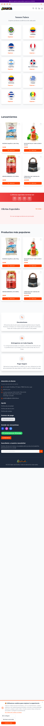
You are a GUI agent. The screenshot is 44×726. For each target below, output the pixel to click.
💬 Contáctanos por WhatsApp (11, 433)
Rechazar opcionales (8, 719)
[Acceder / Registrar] (41, 4)
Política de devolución (7, 408)
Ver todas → (39, 209)
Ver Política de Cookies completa (13, 712)
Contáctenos (6, 437)
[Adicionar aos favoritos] (19, 124)
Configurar (6, 715)
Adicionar (11, 150)
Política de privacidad (7, 406)
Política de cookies (6, 411)
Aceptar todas (8, 723)
